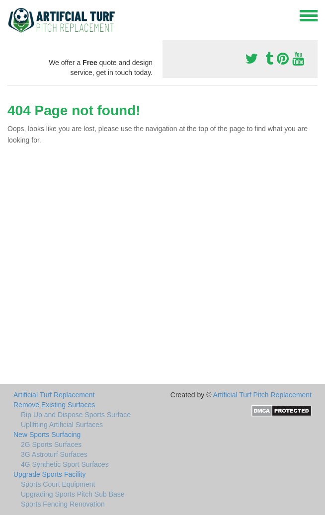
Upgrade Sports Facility (49, 474)
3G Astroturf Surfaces (54, 454)
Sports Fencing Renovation (63, 504)
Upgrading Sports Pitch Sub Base (73, 494)
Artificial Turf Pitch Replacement (262, 395)
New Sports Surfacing (47, 435)
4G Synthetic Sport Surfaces (65, 464)
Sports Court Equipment (58, 484)
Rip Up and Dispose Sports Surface (76, 415)
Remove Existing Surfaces (54, 405)
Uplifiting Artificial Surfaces (62, 425)
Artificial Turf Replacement (53, 395)
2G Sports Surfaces (51, 444)
